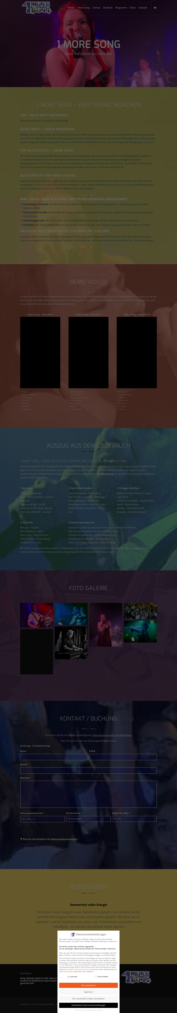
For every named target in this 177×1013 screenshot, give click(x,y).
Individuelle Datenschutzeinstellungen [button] (88, 1005)
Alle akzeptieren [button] (88, 985)
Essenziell (72, 977)
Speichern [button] (88, 992)
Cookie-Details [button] (78, 1010)
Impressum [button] (100, 1010)
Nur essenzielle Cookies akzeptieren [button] (88, 998)
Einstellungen (68, 972)
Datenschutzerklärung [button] (89, 1010)
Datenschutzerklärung (83, 969)
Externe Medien (101, 977)
